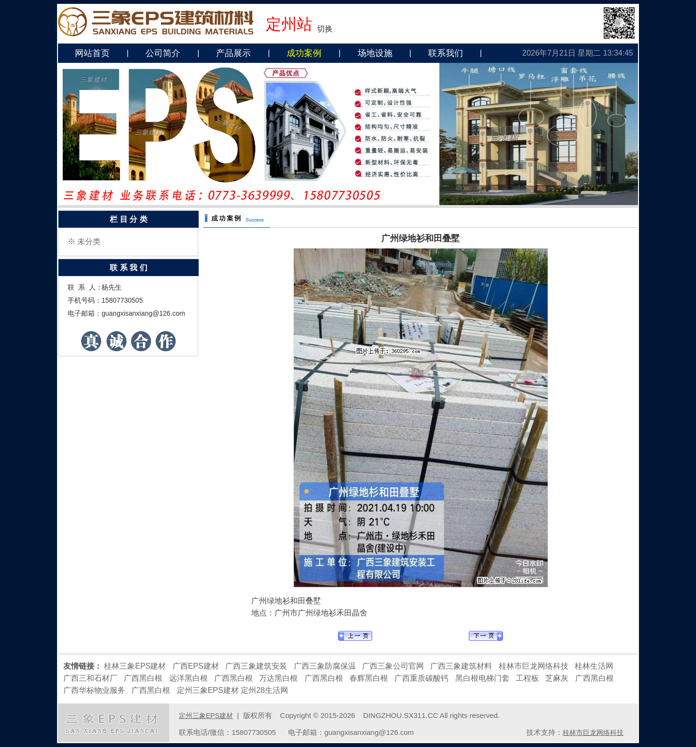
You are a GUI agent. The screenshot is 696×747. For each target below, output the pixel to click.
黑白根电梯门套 (482, 678)
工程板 (527, 678)
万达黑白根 (278, 678)
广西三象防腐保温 (325, 666)
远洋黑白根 (188, 678)
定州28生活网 (264, 690)
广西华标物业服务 (94, 690)
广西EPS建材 (196, 666)
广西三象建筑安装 (256, 666)
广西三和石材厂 (90, 678)
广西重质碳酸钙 (421, 678)
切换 (325, 29)
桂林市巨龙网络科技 (533, 666)
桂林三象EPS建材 (135, 666)
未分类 (89, 241)
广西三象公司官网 (393, 666)
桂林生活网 (594, 666)
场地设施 (375, 53)
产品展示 (233, 53)
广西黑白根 (143, 678)
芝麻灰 (556, 678)
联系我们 (445, 53)
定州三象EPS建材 (208, 690)
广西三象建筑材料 (461, 666)
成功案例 (304, 53)
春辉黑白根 (368, 678)
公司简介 (162, 53)
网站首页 (92, 53)
